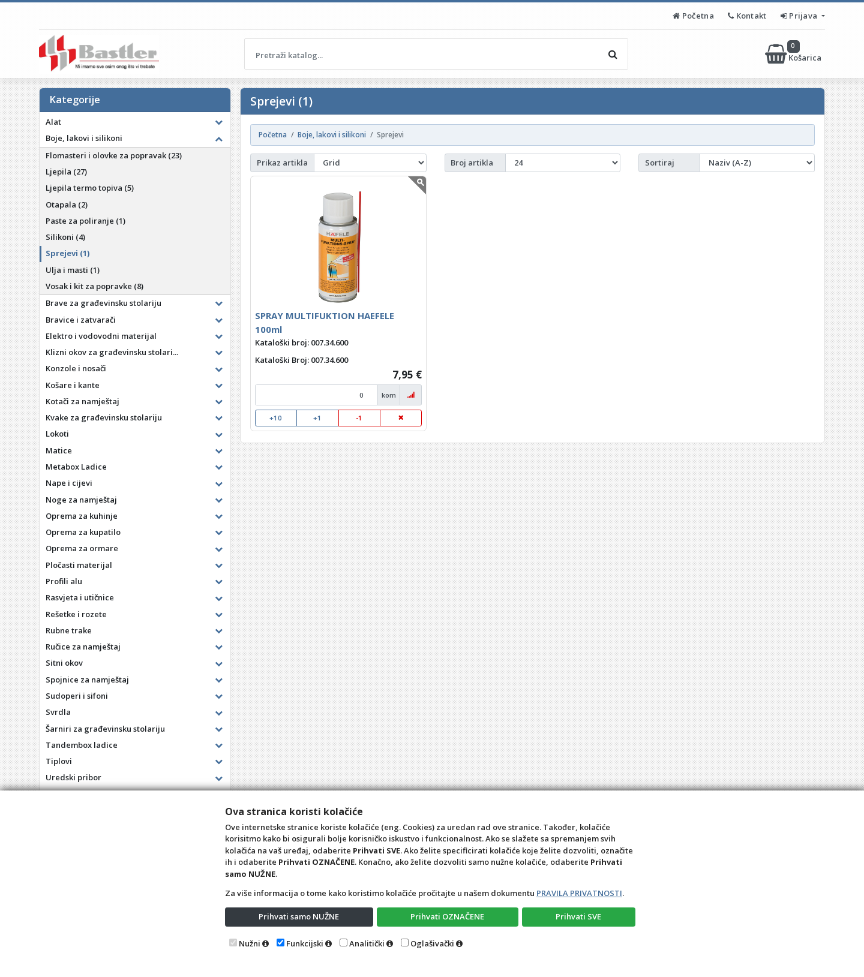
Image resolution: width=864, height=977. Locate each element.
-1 (359, 417)
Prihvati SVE (578, 916)
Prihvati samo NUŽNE (299, 916)
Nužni (249, 943)
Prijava (800, 15)
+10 (275, 417)
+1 (317, 417)
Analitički (367, 943)
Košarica (794, 54)
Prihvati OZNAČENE (447, 916)
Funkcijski (304, 943)
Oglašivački (432, 943)
